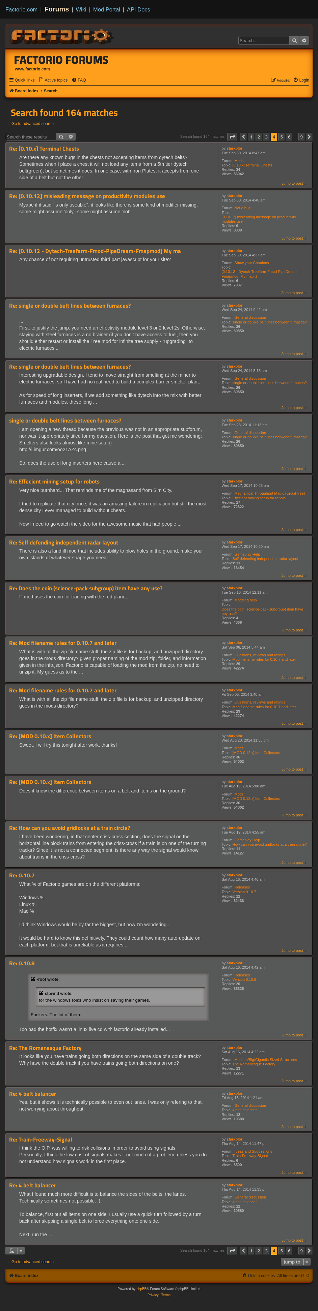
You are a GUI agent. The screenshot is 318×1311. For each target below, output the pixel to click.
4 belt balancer (244, 1110)
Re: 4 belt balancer (32, 1093)
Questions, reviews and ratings (260, 655)
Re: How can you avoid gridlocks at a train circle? (69, 828)
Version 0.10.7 (244, 892)
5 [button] (281, 137)
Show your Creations (252, 263)
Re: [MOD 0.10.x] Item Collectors (50, 736)
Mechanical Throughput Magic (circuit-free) (270, 493)
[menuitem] (53, 80)
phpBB (141, 1289)
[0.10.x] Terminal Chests (252, 165)
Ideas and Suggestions (253, 1151)
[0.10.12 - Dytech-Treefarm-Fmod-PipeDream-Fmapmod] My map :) (260, 274)
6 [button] (289, 137)
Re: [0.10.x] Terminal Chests (44, 148)
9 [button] (301, 137)
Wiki (81, 9)
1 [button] (251, 137)
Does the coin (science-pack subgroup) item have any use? (262, 611)
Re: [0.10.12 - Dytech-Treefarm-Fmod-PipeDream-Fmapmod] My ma (95, 251)
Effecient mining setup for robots (259, 498)
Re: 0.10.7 (22, 875)
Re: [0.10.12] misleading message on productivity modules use (87, 196)
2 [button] (259, 137)
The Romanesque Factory (253, 1064)
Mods (239, 161)
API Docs (138, 9)
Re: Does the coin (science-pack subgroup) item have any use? (85, 588)
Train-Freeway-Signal (250, 1156)
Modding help (246, 600)
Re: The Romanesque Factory (45, 1048)
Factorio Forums (61, 59)
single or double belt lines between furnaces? (269, 322)
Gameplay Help (247, 554)
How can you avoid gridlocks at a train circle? (269, 844)
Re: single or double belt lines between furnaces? (70, 305)
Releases (242, 887)
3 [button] (266, 137)
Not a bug (243, 208)
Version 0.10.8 (244, 979)
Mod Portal (106, 9)
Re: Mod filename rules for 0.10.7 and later (62, 643)
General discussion (250, 317)
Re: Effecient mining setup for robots (54, 481)
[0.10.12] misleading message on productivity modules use (259, 219)
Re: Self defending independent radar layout (63, 542)
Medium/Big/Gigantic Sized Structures (266, 1060)
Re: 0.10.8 (22, 963)
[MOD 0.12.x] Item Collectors (256, 753)
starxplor (234, 148)
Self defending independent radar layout (265, 559)
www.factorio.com (32, 69)
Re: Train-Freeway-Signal (40, 1139)
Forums (57, 9)
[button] (232, 137)
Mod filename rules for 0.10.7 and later (264, 659)
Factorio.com (21, 9)
